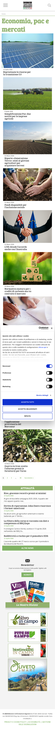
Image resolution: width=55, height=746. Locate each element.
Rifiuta (27, 416)
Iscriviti (27, 594)
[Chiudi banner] (51, 328)
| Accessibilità (34, 741)
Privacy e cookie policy (15, 741)
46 (20, 494)
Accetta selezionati (27, 409)
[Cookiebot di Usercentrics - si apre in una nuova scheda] (38, 328)
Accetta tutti (27, 402)
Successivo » (29, 494)
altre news (27, 568)
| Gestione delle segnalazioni (35, 742)
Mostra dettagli (42, 395)
